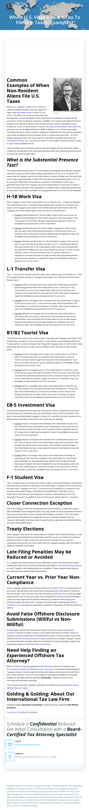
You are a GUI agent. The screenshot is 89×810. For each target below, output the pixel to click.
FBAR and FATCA (59, 585)
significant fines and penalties (34, 641)
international (44, 663)
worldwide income (24, 112)
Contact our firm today (15, 709)
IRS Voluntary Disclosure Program (24, 635)
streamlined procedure (73, 627)
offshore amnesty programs (70, 562)
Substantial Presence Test (17, 140)
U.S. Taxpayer (18, 107)
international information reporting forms (63, 126)
